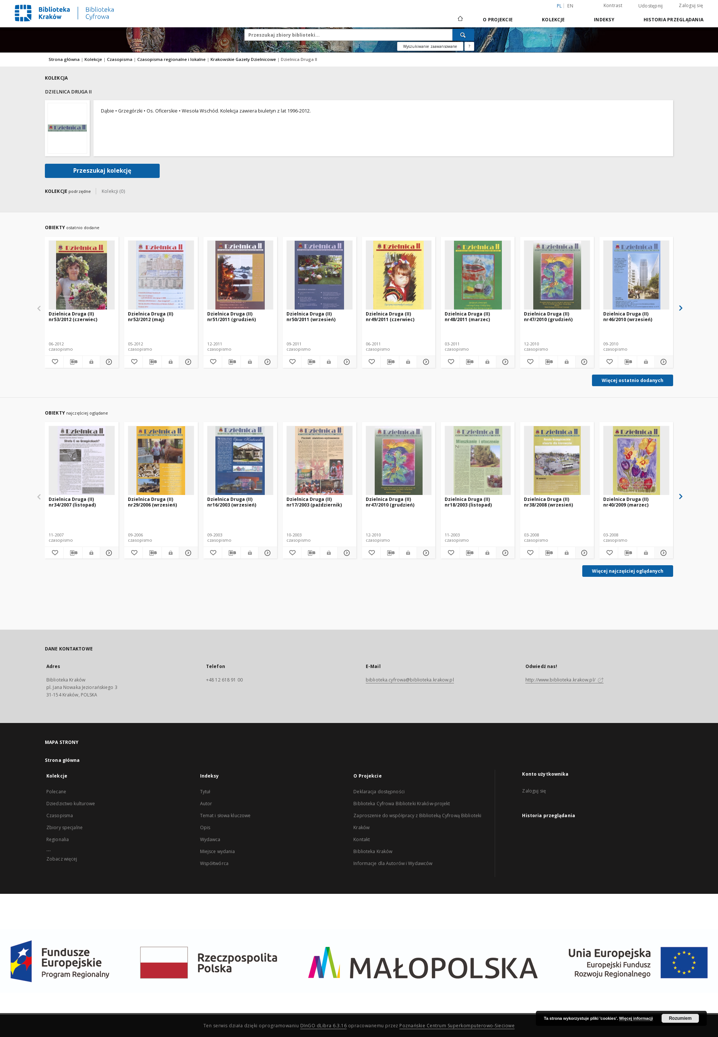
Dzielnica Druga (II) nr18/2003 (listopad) (468, 502)
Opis (205, 827)
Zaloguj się (691, 5)
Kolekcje (553, 19)
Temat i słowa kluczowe (225, 815)
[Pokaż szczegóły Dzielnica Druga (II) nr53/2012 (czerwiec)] (108, 362)
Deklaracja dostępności (379, 791)
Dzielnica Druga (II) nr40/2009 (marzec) (625, 502)
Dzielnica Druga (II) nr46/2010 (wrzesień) (627, 316)
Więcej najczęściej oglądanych (627, 571)
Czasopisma (120, 59)
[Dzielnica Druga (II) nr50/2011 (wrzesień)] (319, 275)
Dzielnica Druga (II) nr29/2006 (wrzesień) (152, 502)
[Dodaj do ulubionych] (54, 362)
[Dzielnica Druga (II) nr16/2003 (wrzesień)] (240, 460)
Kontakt (361, 839)
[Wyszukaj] (463, 35)
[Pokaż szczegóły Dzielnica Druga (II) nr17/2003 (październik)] (346, 553)
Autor (206, 803)
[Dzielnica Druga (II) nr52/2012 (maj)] (161, 275)
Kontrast (613, 5)
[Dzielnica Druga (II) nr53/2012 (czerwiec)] (81, 275)
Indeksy (604, 19)
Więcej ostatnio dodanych (632, 380)
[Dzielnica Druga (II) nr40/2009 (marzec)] (636, 460)
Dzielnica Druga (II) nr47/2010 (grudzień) (548, 316)
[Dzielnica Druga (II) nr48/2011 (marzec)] (477, 275)
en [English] (570, 5)
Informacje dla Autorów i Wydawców (392, 863)
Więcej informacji (636, 1018)
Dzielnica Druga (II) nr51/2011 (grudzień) (231, 316)
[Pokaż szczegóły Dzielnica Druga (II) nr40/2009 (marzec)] (663, 553)
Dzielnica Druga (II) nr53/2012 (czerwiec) (73, 316)
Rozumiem (680, 1018)
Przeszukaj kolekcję (102, 171)
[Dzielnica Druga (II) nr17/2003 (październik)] (319, 460)
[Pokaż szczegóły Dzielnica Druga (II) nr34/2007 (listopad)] (108, 553)
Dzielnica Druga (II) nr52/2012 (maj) (150, 316)
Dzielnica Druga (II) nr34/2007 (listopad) (72, 502)
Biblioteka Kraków (372, 851)
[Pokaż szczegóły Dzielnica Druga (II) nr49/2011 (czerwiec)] (425, 362)
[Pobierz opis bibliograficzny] (73, 362)
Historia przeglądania (673, 19)
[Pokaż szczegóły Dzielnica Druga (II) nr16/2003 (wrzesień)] (266, 553)
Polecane (56, 791)
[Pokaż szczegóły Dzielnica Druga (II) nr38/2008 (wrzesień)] (583, 553)
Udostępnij (650, 6)
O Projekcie (498, 19)
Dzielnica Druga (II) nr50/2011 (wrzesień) (310, 316)
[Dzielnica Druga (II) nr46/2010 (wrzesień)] (636, 275)
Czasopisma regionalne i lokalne (172, 59)
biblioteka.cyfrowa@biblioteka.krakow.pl (410, 680)
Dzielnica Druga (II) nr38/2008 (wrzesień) (548, 502)
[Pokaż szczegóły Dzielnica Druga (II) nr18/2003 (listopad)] (504, 553)
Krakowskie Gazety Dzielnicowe (244, 59)
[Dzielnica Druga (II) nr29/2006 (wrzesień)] (161, 460)
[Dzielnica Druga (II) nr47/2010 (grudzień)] (557, 275)
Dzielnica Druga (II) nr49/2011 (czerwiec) (390, 316)
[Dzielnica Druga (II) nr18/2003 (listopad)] (477, 460)
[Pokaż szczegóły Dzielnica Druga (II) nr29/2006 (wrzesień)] (187, 553)
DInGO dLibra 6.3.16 (323, 1025)
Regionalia (57, 839)
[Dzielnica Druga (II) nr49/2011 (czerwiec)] (399, 275)
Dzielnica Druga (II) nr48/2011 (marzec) (467, 316)
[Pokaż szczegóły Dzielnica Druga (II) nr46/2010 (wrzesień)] (663, 362)
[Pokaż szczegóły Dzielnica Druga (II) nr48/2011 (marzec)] (504, 362)
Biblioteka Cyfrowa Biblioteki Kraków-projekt (401, 803)
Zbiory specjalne (64, 827)
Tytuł (205, 791)
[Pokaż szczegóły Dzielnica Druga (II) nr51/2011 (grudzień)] (266, 362)
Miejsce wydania (217, 851)
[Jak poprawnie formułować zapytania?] (469, 46)
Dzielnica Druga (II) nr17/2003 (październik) (314, 502)
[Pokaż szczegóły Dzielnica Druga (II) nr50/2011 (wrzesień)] (346, 362)
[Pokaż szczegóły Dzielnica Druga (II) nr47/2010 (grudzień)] (583, 362)
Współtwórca (214, 863)
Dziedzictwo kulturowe (70, 803)
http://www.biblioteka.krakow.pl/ (564, 680)
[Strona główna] (459, 19)
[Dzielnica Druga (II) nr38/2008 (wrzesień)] (557, 460)
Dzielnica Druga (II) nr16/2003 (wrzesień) (231, 502)
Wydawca (210, 839)
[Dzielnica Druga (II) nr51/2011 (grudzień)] (240, 275)
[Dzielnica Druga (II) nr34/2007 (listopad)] (81, 460)
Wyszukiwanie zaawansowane (430, 46)
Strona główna (64, 59)
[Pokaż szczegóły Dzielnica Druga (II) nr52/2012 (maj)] (187, 362)
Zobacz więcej (61, 859)
